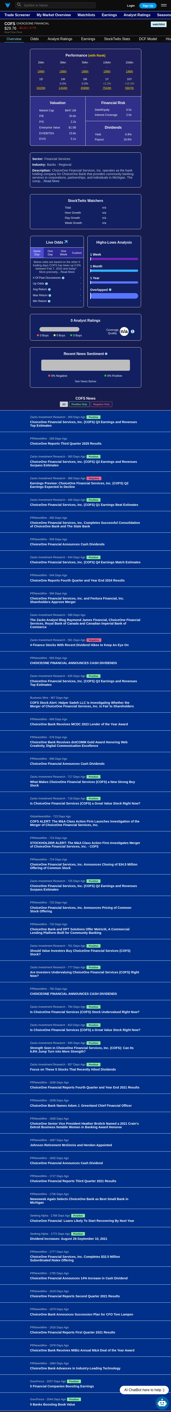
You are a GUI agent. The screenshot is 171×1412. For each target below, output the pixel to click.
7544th (107, 88)
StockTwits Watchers (85, 201)
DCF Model (148, 39)
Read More (51, 181)
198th (41, 71)
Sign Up (148, 5)
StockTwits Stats (117, 39)
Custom (77, 252)
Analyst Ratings (137, 15)
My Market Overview (54, 15)
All (63, 404)
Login (131, 5)
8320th (41, 88)
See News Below (85, 381)
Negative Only (101, 404)
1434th (63, 88)
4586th (85, 88)
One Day (50, 252)
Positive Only (79, 404)
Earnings (109, 15)
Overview (14, 39)
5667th (129, 88)
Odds (34, 39)
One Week (63, 252)
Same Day (37, 252)
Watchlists (86, 15)
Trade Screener (17, 15)
